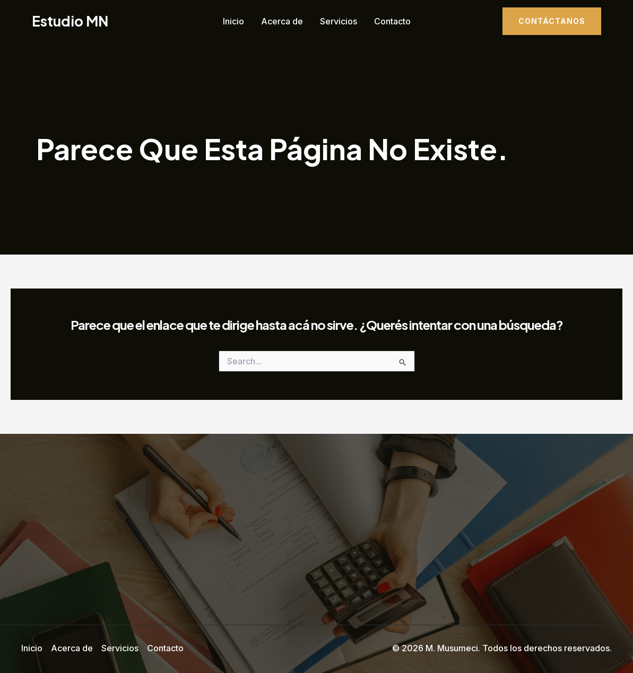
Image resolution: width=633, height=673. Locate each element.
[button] (551, 21)
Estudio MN (70, 21)
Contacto (392, 21)
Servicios (338, 21)
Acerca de (282, 21)
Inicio (233, 21)
